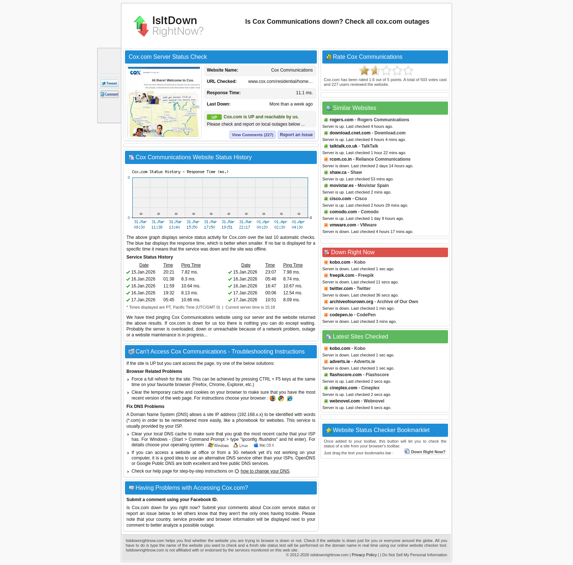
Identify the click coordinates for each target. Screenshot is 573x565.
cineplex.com (343, 387)
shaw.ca (338, 172)
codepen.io (341, 314)
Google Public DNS (155, 463)
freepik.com (342, 275)
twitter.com (341, 288)
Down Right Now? (424, 452)
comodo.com (343, 211)
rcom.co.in (341, 159)
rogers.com (341, 119)
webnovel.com (345, 401)
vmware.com (343, 225)
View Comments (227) (252, 135)
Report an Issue (296, 134)
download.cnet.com (350, 132)
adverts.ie (340, 361)
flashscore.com (346, 374)
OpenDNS (305, 458)
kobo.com (340, 262)
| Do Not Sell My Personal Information (413, 555)
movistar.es (342, 185)
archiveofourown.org (351, 301)
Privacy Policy (364, 555)
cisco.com (340, 198)
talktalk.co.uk (343, 146)
